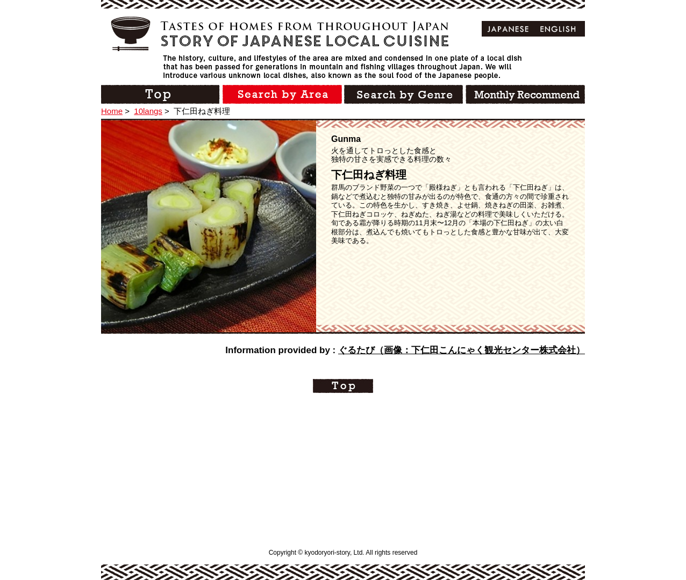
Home (112, 111)
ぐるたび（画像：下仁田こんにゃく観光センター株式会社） (461, 350)
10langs (148, 111)
